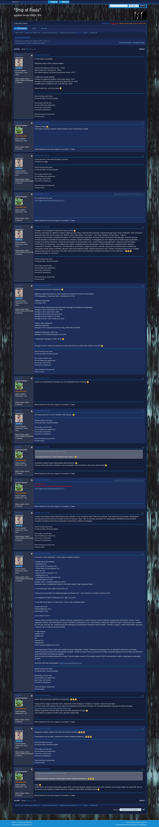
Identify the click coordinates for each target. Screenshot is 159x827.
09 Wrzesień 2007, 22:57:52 (42, 769)
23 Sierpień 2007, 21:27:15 (41, 410)
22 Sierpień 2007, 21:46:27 (41, 55)
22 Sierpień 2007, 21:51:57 (41, 122)
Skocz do (116, 809)
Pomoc (128, 822)
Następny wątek (138, 43)
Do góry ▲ (144, 822)
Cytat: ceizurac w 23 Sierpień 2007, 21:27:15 (51, 451)
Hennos (18, 123)
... (33, 49)
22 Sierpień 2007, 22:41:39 (41, 194)
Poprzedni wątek (125, 43)
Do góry (17, 800)
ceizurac (18, 55)
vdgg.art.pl (114, 23)
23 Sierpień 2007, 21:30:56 (41, 447)
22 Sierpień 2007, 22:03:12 (41, 155)
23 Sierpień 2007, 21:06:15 (41, 285)
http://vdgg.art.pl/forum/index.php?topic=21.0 (49, 200)
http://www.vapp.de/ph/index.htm (71, 663)
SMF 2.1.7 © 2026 (17, 822)
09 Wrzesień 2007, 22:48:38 (42, 728)
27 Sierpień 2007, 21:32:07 (41, 512)
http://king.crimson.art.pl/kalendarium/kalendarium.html (53, 708)
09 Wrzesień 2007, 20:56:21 (42, 695)
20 (35, 49)
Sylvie (85, 33)
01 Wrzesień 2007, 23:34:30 (42, 553)
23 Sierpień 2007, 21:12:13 (41, 378)
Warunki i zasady (135, 822)
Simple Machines (27, 822)
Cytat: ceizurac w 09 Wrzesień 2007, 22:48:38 (52, 773)
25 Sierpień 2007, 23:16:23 (41, 480)
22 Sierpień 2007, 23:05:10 (41, 226)
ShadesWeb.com (27, 824)
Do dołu (17, 49)
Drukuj (142, 49)
